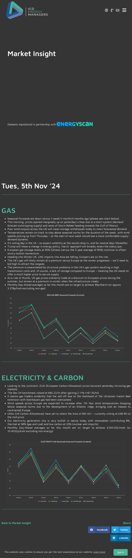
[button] (99, 529)
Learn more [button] (99, 552)
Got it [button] (120, 552)
